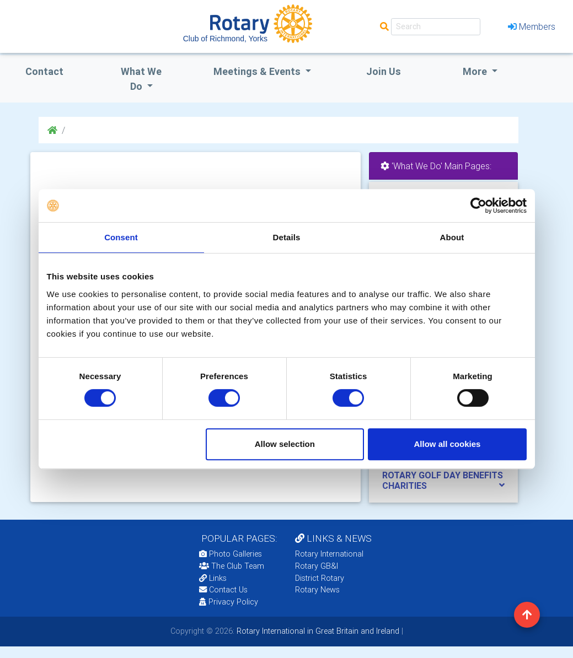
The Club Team (231, 566)
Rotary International (329, 554)
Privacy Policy (228, 602)
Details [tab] (287, 237)
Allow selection (285, 444)
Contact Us (223, 590)
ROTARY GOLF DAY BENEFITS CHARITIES (442, 480)
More (476, 71)
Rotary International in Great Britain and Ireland (316, 631)
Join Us (383, 71)
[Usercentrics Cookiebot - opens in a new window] (478, 205)
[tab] (443, 480)
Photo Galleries (230, 554)
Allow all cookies (447, 444)
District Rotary (319, 578)
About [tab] (452, 237)
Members (531, 26)
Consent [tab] (121, 237)
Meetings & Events (258, 71)
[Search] (435, 26)
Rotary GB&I (316, 566)
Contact (44, 71)
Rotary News (317, 590)
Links (213, 578)
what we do (141, 79)
